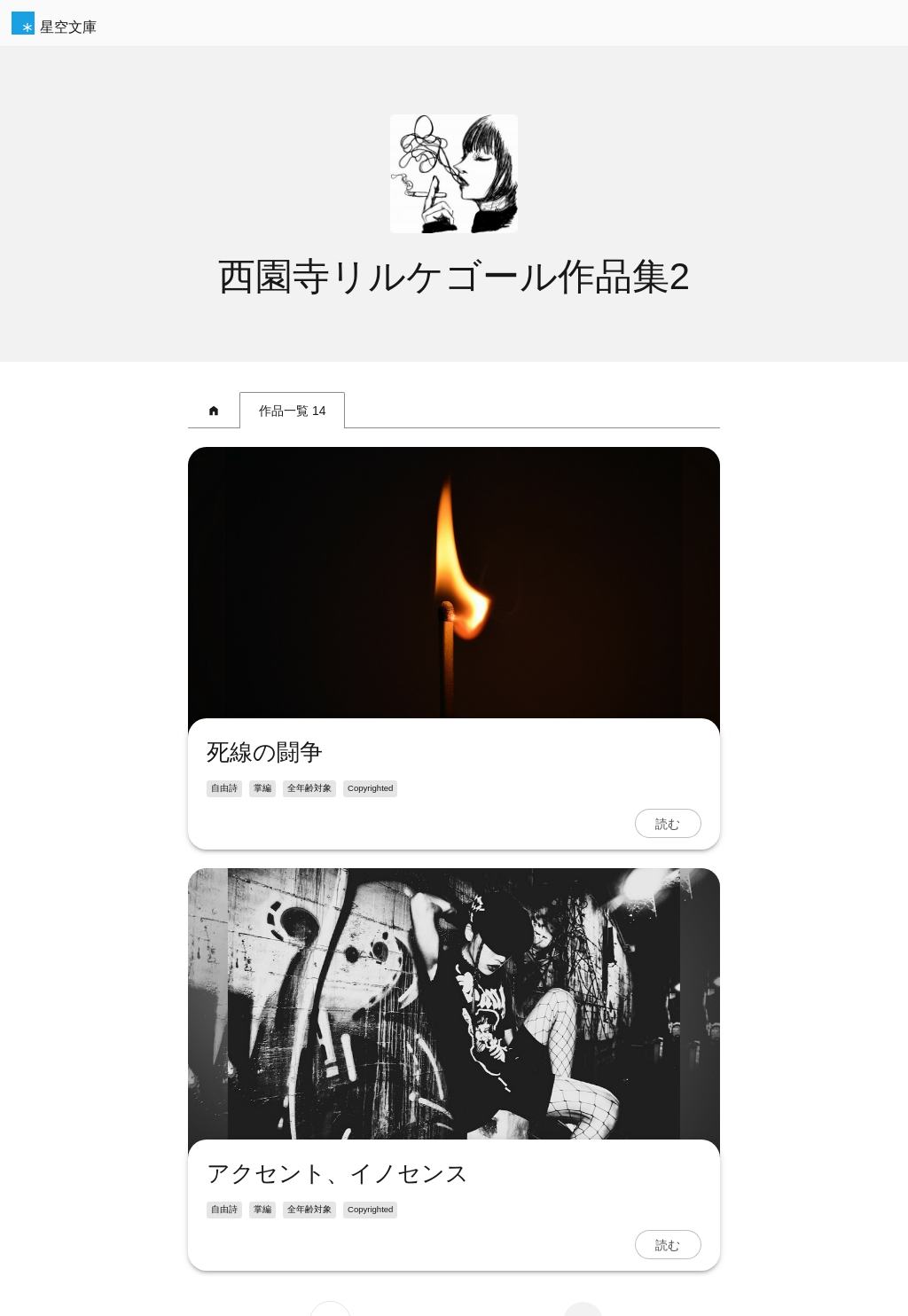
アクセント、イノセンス (338, 1173)
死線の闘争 (265, 752)
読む (667, 824)
